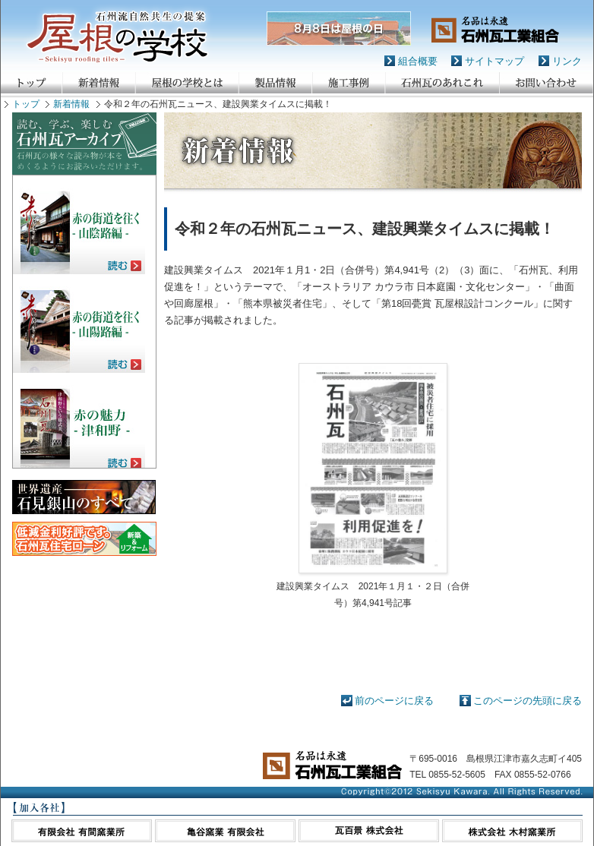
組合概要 (418, 61)
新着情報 (71, 104)
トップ (25, 104)
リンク (567, 61)
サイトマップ (494, 61)
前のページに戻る (394, 700)
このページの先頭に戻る (527, 700)
